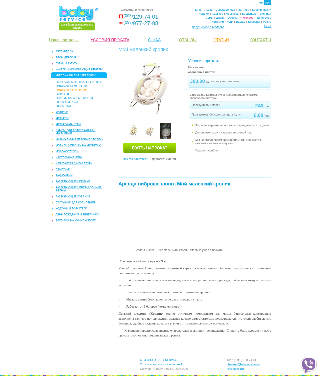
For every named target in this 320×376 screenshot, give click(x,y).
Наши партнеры (63, 40)
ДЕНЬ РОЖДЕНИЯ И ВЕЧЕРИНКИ (77, 214)
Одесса (233, 17)
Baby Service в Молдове (208, 27)
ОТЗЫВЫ (188, 40)
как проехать (236, 368)
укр (260, 2)
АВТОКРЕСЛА (64, 51)
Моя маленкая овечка (72, 86)
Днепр (220, 17)
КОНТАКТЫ (260, 40)
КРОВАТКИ (62, 118)
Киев (198, 9)
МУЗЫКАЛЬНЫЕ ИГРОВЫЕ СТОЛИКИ (79, 139)
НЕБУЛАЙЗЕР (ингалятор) (74, 163)
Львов (208, 9)
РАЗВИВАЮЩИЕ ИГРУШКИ (73, 181)
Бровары (254, 21)
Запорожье (263, 17)
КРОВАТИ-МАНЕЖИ (68, 124)
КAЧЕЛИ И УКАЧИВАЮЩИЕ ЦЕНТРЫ (79, 69)
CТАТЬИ (221, 40)
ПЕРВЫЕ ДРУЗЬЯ (67, 102)
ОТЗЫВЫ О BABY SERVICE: (159, 360)
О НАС (154, 40)
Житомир (217, 21)
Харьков (217, 13)
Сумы (209, 17)
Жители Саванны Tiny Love (75, 98)
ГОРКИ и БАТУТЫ (67, 63)
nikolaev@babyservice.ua (243, 364)
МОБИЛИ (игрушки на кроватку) (78, 145)
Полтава (243, 9)
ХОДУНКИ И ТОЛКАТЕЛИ (71, 208)
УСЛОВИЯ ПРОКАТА (110, 40)
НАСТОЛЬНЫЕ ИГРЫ (69, 157)
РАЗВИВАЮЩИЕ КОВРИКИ (73, 196)
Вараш (240, 21)
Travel (267, 26)
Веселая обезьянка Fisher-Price (79, 82)
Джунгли (63, 94)
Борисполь (249, 13)
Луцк (230, 21)
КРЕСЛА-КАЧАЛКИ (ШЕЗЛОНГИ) (76, 75)
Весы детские (66, 57)
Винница (265, 13)
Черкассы (232, 13)
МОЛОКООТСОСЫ (67, 151)
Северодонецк (225, 9)
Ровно (267, 21)
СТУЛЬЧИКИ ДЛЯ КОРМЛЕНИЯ (75, 202)
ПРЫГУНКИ (63, 169)
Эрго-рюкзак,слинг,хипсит (76, 220)
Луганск (204, 13)
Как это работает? (135, 159)
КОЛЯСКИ (62, 112)
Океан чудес (65, 106)
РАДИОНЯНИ (64, 175)
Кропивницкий (261, 9)
